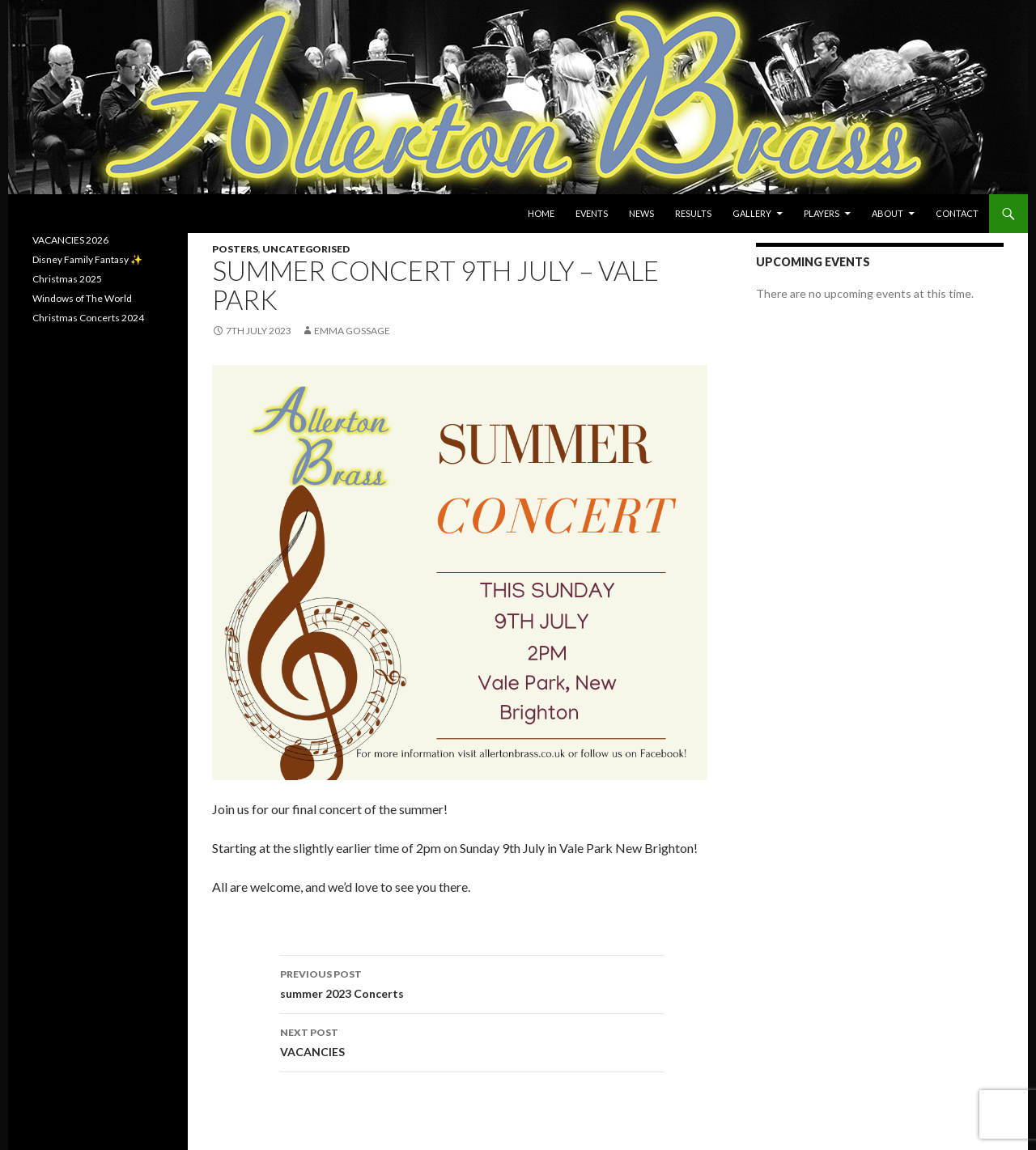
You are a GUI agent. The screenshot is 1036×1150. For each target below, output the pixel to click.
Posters (235, 249)
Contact (957, 213)
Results (693, 213)
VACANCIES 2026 (70, 240)
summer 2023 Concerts (472, 982)
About (887, 213)
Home (541, 213)
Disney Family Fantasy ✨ (87, 259)
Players (821, 213)
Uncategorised (306, 249)
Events (591, 213)
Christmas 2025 (67, 279)
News (641, 213)
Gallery (751, 213)
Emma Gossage (352, 331)
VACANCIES (472, 1041)
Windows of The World (82, 298)
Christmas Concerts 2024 (88, 318)
